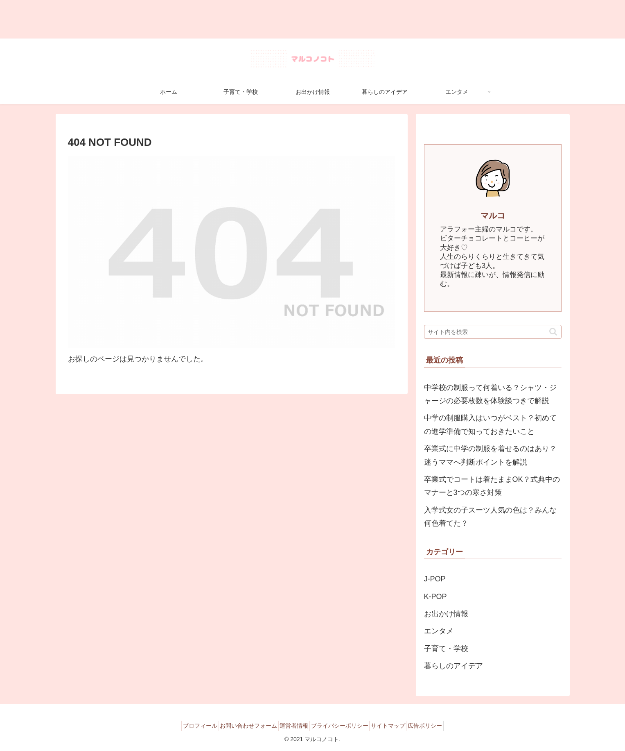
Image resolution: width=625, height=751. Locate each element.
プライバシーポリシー (342, 725)
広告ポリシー (440, 725)
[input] (493, 332)
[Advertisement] (245, 19)
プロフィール (185, 725)
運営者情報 (291, 725)
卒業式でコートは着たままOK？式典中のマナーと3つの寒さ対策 (492, 486)
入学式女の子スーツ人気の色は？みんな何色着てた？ (490, 516)
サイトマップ (397, 725)
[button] (553, 331)
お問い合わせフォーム (239, 725)
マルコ (493, 215)
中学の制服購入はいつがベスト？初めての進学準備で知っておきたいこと (490, 424)
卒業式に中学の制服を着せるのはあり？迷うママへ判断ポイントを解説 (490, 455)
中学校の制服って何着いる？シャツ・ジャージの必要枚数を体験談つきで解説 (490, 394)
